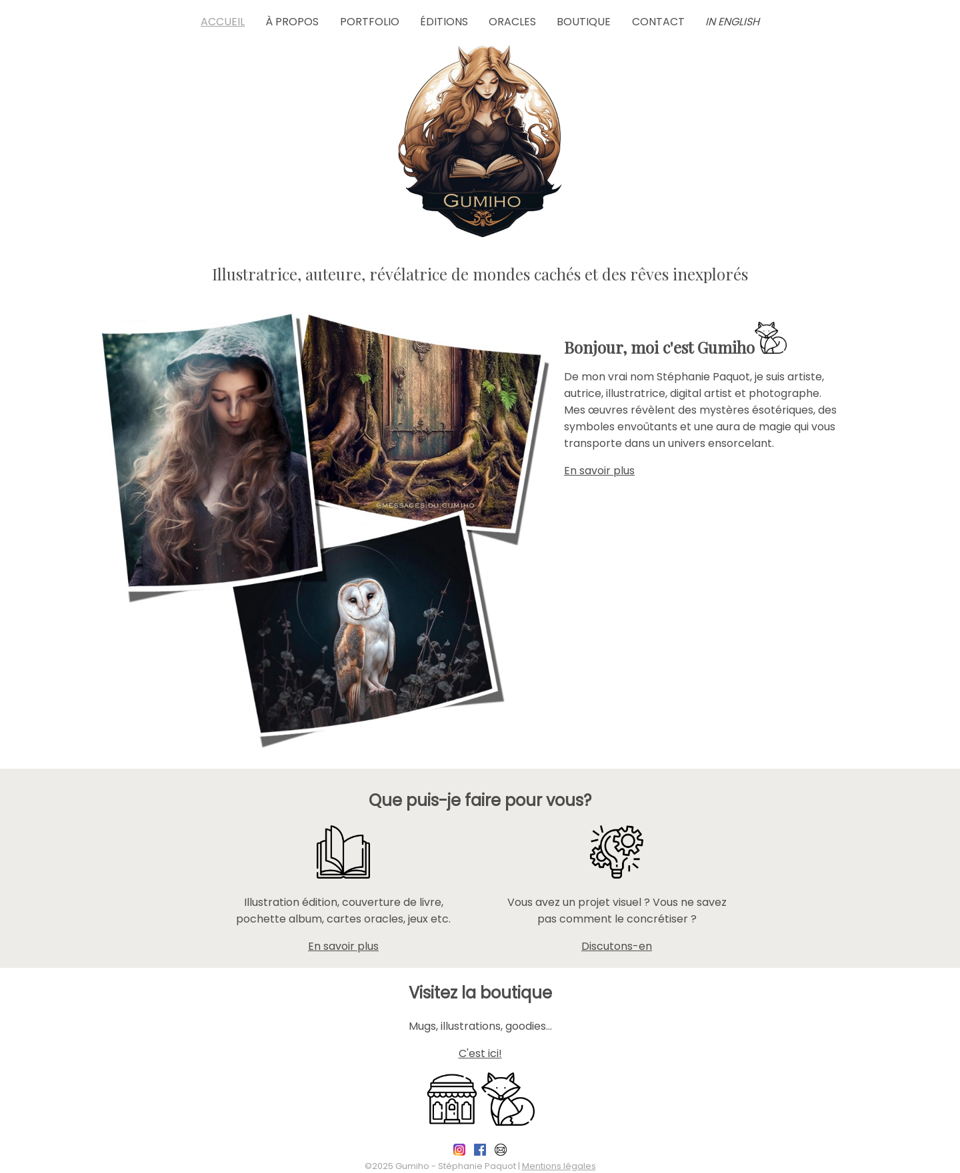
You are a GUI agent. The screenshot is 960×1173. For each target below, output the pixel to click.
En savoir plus (599, 470)
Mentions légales (559, 1166)
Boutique (584, 21)
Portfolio (369, 21)
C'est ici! (480, 1053)
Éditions (444, 21)
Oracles (512, 21)
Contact (658, 21)
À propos (292, 21)
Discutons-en (616, 946)
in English (732, 21)
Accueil (223, 21)
